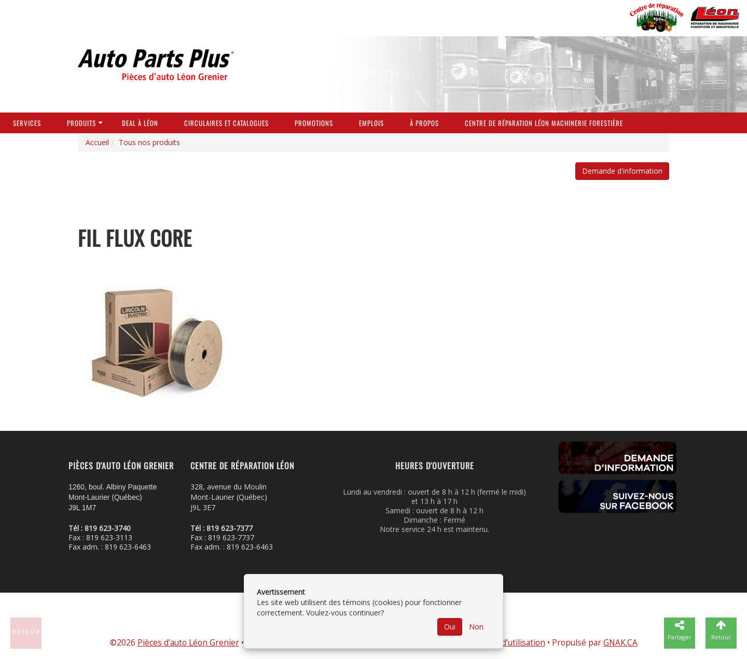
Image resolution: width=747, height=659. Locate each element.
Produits (81, 123)
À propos (424, 123)
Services (27, 123)
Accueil (97, 142)
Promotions (314, 123)
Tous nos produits (149, 142)
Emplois (371, 123)
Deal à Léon (140, 123)
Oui (449, 627)
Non (476, 627)
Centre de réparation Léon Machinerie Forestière (544, 123)
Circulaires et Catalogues (226, 123)
